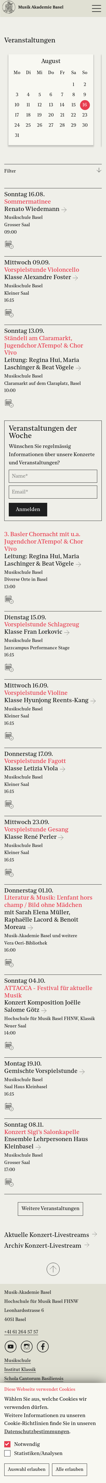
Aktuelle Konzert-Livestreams (50, 1235)
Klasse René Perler (31, 837)
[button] (53, 1270)
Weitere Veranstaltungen (50, 1208)
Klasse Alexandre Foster (38, 278)
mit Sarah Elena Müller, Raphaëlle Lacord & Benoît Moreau (41, 920)
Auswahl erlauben (27, 1469)
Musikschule (17, 1361)
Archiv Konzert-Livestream (47, 1246)
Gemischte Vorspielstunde (41, 1071)
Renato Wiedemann (32, 209)
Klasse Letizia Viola (31, 769)
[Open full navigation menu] (96, 8)
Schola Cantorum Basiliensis (33, 1379)
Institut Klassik (20, 1370)
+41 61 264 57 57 (21, 1332)
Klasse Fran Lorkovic (34, 632)
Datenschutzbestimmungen (36, 1431)
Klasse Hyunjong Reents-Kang (47, 701)
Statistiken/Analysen (38, 1453)
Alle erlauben (69, 1469)
